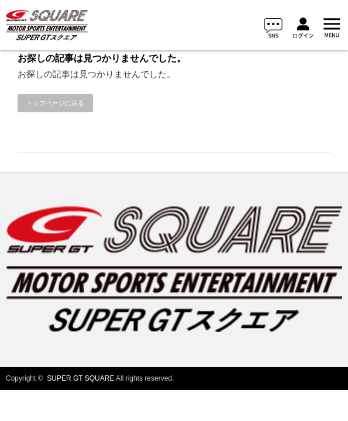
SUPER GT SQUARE (80, 378)
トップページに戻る (55, 102)
